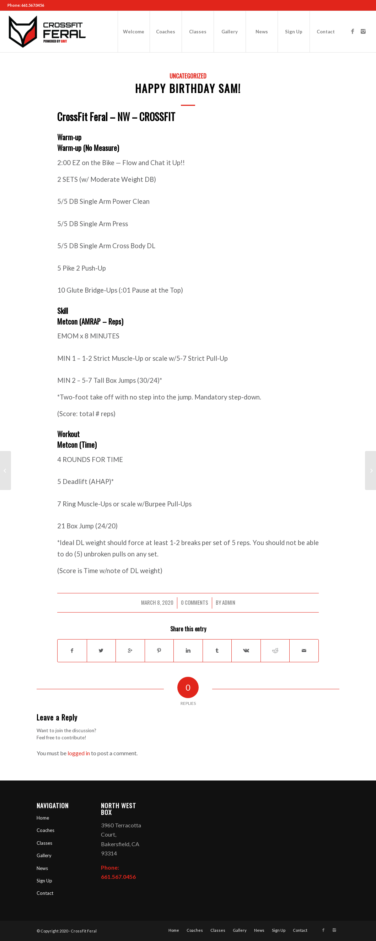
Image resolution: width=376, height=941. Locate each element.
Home (43, 818)
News (42, 868)
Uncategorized (188, 75)
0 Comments (194, 602)
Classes (44, 843)
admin (228, 602)
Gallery (44, 855)
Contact (45, 893)
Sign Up (44, 880)
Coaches (45, 830)
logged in (79, 753)
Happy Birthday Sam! (188, 88)
